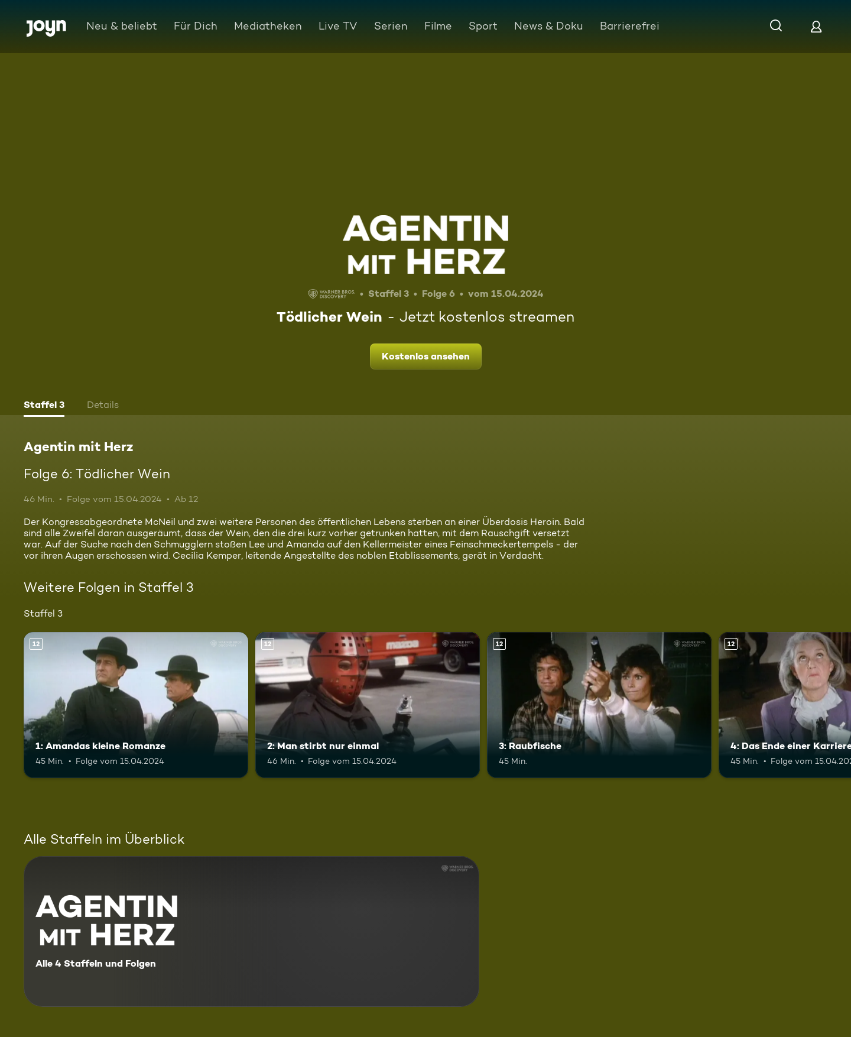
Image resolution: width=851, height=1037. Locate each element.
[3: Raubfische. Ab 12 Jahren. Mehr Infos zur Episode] (599, 705)
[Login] (816, 26)
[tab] (44, 406)
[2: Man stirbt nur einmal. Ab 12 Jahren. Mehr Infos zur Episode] (367, 705)
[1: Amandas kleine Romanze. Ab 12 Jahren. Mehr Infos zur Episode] (136, 705)
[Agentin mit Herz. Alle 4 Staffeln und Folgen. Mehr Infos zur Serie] (251, 931)
